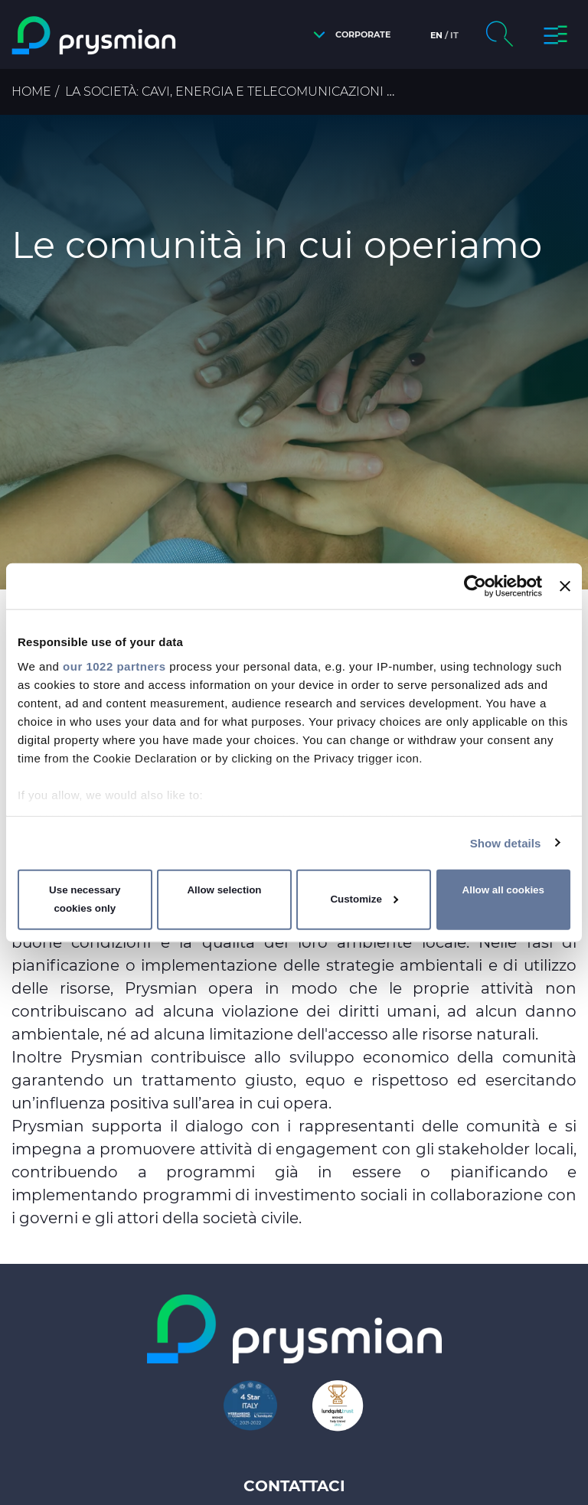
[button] (347, 35)
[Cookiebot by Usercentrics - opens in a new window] (475, 586)
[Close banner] (565, 586)
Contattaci (294, 1486)
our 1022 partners (114, 665)
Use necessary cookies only (84, 899)
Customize (364, 899)
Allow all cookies (503, 890)
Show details (505, 842)
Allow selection (224, 890)
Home (31, 91)
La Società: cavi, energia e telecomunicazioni (224, 91)
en (436, 35)
